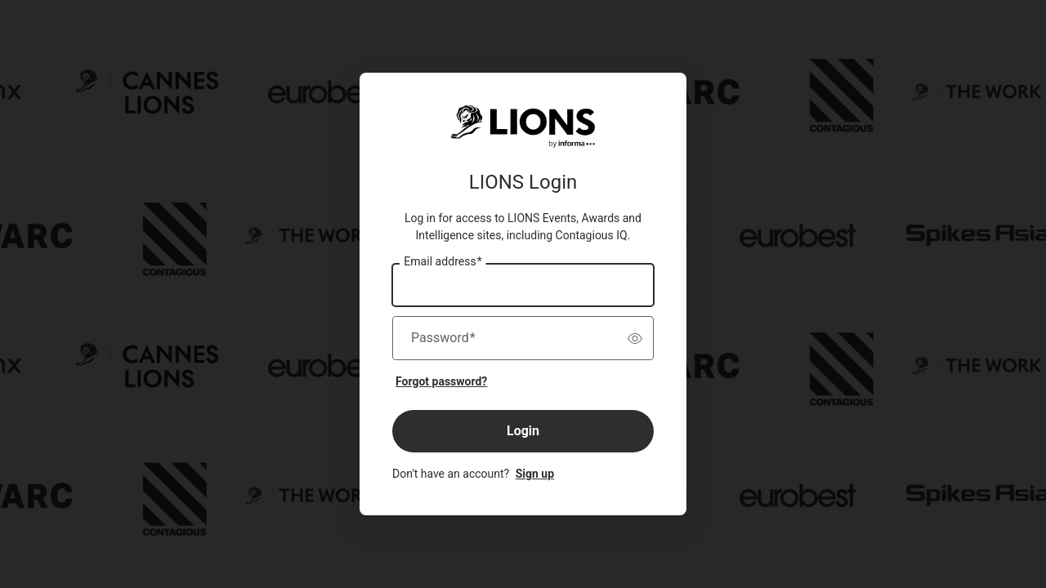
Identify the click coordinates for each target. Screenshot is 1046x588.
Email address (442, 262)
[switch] (635, 338)
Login (523, 431)
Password (443, 338)
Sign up (535, 473)
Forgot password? (441, 381)
